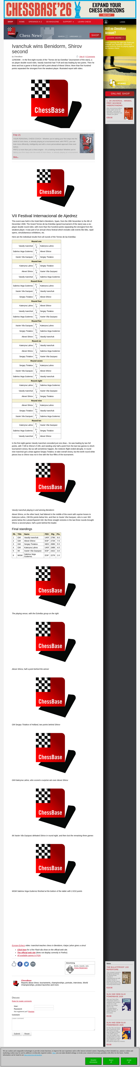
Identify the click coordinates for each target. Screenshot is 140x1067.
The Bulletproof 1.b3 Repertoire (118, 968)
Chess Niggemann (81, 968)
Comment (15, 1015)
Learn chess (84, 22)
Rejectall (111, 1061)
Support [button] (68, 22)
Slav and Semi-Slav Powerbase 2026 (116, 995)
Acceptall (129, 1061)
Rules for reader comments (22, 1001)
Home (22, 22)
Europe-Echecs (18, 945)
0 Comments (90, 57)
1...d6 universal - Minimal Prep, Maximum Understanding (119, 103)
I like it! (81, 57)
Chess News (31, 35)
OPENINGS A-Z (35, 22)
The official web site (26, 953)
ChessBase (26, 980)
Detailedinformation (93, 1061)
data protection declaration (33, 1055)
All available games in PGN (29, 955)
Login (122, 22)
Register (31, 1012)
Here (54, 1053)
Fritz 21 (17, 135)
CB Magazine (52, 22)
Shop (10, 22)
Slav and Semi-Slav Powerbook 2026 (116, 1024)
